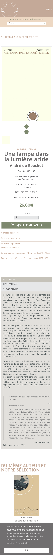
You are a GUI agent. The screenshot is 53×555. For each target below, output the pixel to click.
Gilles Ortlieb (26, 518)
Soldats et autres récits (26, 521)
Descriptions (9, 279)
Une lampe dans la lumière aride (32, 19)
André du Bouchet (26, 166)
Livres (18, 19)
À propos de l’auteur (10, 233)
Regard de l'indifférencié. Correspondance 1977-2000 (24, 259)
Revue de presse (10, 284)
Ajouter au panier (26, 225)
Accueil (12, 19)
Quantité (26, 214)
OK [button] (26, 550)
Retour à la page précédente (19, 37)
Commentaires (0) (10, 289)
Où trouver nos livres (10, 239)
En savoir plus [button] (22, 543)
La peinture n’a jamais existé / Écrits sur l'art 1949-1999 (25, 253)
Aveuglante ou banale (10, 248)
